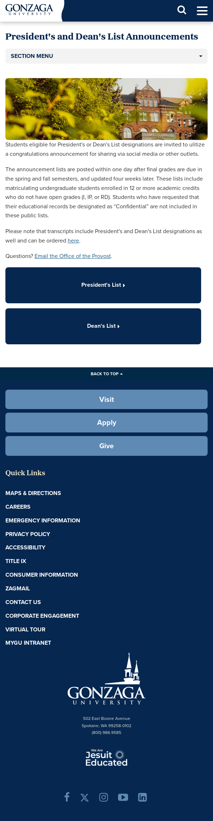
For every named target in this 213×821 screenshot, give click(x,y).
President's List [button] (103, 285)
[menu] (202, 10)
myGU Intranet (28, 643)
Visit (106, 399)
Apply (106, 422)
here (73, 240)
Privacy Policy (27, 534)
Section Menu (32, 56)
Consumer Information (41, 575)
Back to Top (104, 374)
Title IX (15, 561)
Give (106, 445)
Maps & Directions (33, 493)
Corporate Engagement (42, 616)
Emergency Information (42, 520)
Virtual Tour (25, 629)
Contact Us (23, 602)
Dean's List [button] (103, 326)
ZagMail (17, 588)
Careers (18, 507)
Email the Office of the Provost (73, 256)
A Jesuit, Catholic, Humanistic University (106, 757)
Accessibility (25, 547)
